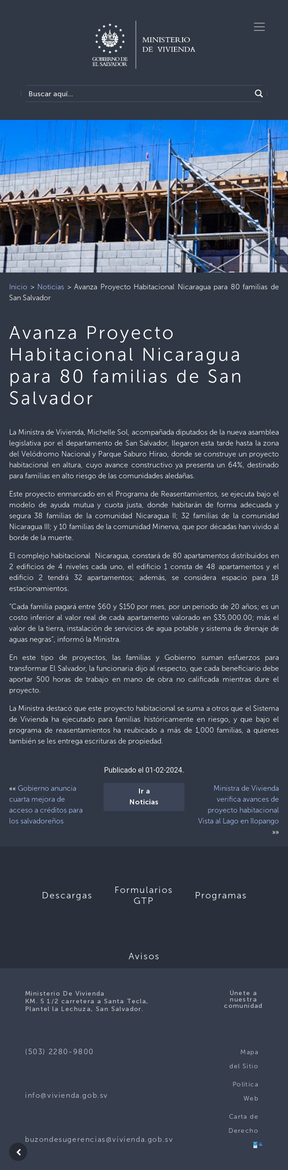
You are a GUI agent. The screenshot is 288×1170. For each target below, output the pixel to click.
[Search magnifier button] (259, 93)
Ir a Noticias (144, 797)
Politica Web (245, 1092)
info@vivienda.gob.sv (66, 1095)
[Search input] (138, 93)
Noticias (50, 287)
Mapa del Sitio (243, 1059)
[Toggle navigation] (259, 27)
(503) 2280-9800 (59, 1051)
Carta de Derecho (243, 1124)
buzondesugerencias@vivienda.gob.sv (99, 1139)
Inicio (18, 287)
